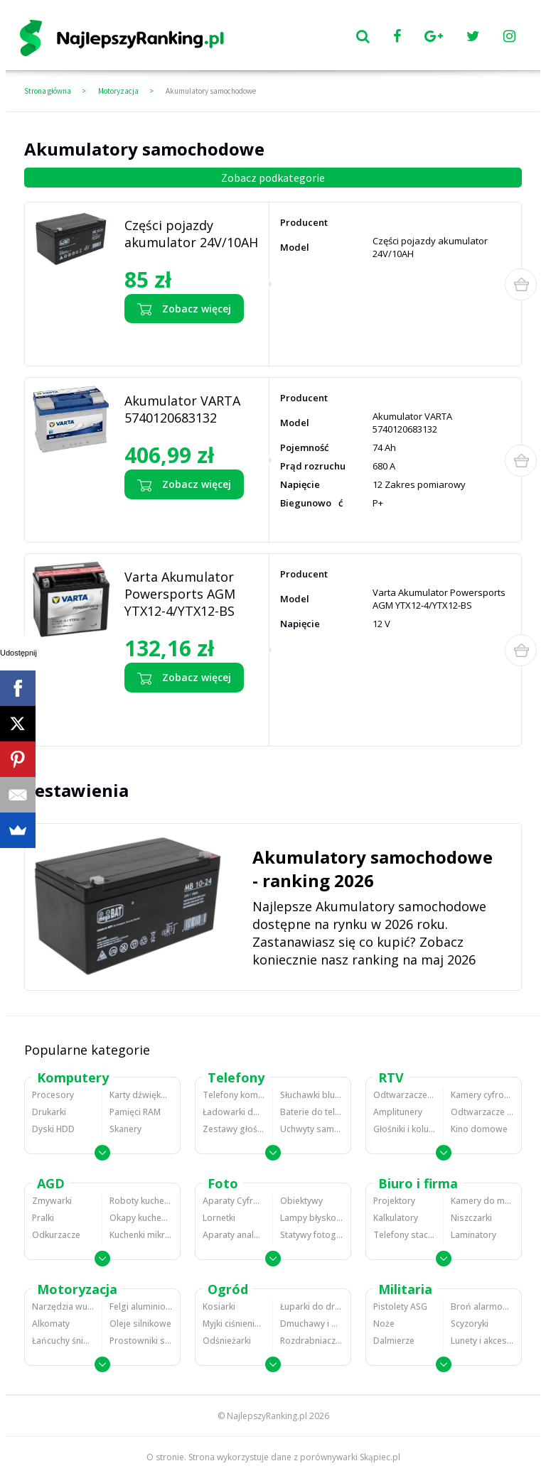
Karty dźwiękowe (141, 1095)
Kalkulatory (395, 1218)
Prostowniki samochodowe (141, 1341)
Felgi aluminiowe (141, 1306)
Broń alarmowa (482, 1306)
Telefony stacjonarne (404, 1235)
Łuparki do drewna (311, 1306)
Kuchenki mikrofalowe (141, 1235)
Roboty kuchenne (141, 1201)
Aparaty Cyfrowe (234, 1201)
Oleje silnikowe (140, 1324)
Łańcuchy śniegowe (63, 1341)
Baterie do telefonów (311, 1112)
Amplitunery (397, 1112)
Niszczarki (471, 1218)
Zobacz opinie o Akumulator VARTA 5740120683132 (179, 517)
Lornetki (219, 1218)
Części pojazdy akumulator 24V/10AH (191, 234)
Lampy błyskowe (311, 1218)
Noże (384, 1324)
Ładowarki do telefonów (234, 1112)
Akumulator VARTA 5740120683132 (182, 409)
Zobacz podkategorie (273, 177)
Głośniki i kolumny (404, 1129)
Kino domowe (479, 1129)
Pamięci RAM (135, 1112)
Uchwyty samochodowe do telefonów (311, 1129)
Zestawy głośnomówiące (234, 1129)
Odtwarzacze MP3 (404, 1095)
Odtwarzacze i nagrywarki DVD (482, 1112)
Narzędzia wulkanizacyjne (63, 1306)
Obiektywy (301, 1201)
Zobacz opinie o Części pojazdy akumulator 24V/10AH (184, 341)
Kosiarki (219, 1306)
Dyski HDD (53, 1129)
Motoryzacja (118, 91)
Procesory (53, 1095)
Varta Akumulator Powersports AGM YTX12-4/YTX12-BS (179, 593)
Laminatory (473, 1235)
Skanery (125, 1129)
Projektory (394, 1201)
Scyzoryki (469, 1324)
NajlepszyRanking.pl (267, 1416)
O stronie (165, 1457)
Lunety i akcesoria (482, 1341)
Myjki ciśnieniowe (234, 1324)
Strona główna (47, 91)
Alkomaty (51, 1324)
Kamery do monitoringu (482, 1201)
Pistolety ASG (400, 1306)
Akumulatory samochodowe (211, 91)
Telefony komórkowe (234, 1095)
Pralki (43, 1218)
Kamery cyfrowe (482, 1095)
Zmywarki (52, 1201)
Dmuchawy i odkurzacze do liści (311, 1324)
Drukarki (49, 1112)
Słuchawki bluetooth (311, 1095)
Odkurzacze (56, 1235)
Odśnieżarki (227, 1341)
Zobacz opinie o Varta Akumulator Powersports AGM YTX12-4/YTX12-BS (191, 716)
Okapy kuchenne (141, 1218)
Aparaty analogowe (234, 1235)
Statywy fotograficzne (311, 1235)
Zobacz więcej (184, 309)
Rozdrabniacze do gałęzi (311, 1341)
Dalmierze (393, 1341)
